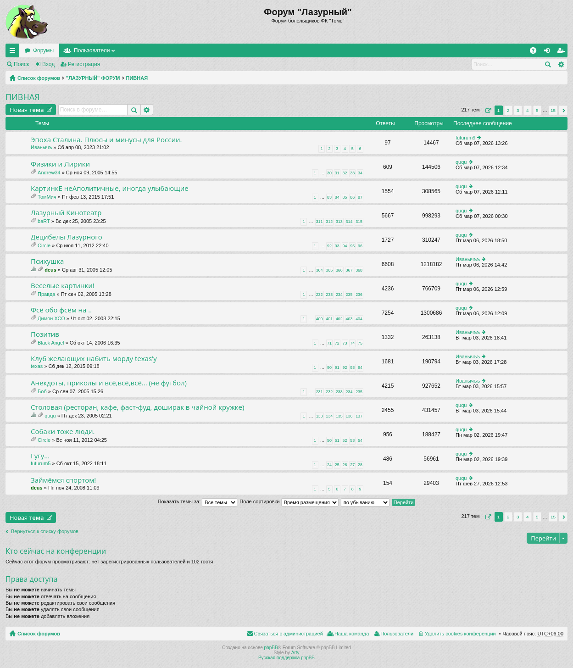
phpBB (271, 647)
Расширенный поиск (561, 64)
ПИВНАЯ (137, 78)
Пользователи (92, 50)
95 (352, 246)
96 (360, 246)
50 (329, 440)
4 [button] (527, 110)
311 (319, 221)
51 (337, 440)
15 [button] (553, 110)
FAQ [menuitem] (536, 52)
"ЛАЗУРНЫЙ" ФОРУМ (93, 78)
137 (359, 416)
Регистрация (84, 64)
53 (352, 440)
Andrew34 (49, 172)
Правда (46, 294)
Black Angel (51, 342)
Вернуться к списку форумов (44, 531)
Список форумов (38, 78)
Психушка (47, 261)
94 (345, 246)
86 (352, 197)
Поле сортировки (288, 501)
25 (337, 464)
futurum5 (40, 463)
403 (349, 319)
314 (349, 221)
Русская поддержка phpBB (286, 657)
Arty (295, 652)
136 (349, 416)
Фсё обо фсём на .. (61, 310)
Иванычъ (41, 147)
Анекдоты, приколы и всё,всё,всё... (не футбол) (109, 383)
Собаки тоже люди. (63, 431)
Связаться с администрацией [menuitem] (288, 633)
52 (345, 440)
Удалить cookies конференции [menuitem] (460, 633)
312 (329, 221)
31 (337, 173)
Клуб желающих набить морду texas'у (94, 358)
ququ (461, 162)
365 (329, 270)
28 (360, 464)
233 (329, 294)
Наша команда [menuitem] (351, 633)
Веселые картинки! (63, 285)
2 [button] (508, 110)
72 (337, 343)
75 (360, 343)
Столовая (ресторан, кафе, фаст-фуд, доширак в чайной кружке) (137, 407)
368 (359, 270)
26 (345, 464)
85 (345, 197)
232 (319, 294)
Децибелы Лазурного (66, 237)
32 (345, 173)
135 (339, 416)
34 (360, 173)
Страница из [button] (487, 110)
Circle (44, 245)
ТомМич (47, 197)
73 (345, 343)
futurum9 (465, 137)
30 (329, 173)
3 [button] (518, 110)
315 (359, 221)
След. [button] (563, 110)
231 (319, 392)
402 (339, 319)
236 (359, 294)
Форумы (43, 50)
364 (319, 270)
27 (352, 464)
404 (359, 319)
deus (50, 270)
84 (337, 197)
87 (360, 197)
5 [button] (537, 110)
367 (349, 270)
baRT (44, 221)
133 (319, 416)
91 (337, 367)
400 (319, 319)
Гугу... (40, 455)
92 (329, 246)
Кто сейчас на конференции (56, 551)
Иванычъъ (468, 259)
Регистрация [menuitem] (562, 52)
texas (37, 366)
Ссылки (14, 52)
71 (329, 343)
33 (352, 173)
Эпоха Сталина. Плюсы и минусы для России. (106, 139)
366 (339, 270)
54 (360, 440)
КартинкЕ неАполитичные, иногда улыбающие (110, 188)
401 (329, 319)
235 (349, 294)
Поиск (21, 64)
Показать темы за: (198, 501)
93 (337, 246)
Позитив (45, 334)
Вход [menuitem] (549, 52)
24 (329, 464)
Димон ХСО (51, 318)
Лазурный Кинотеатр (66, 212)
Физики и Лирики (60, 164)
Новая (27, 110)
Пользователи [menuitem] (396, 633)
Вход (48, 64)
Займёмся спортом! (63, 480)
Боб (42, 391)
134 (329, 416)
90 (329, 367)
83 (329, 197)
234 (339, 294)
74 (352, 343)
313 (339, 221)
